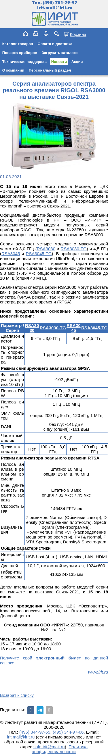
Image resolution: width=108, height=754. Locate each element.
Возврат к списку (17, 695)
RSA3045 (10, 253)
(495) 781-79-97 (60, 3)
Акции (77, 61)
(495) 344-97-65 (34, 732)
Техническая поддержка (24, 61)
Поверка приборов (19, 53)
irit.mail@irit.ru (55, 7)
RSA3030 (46, 248)
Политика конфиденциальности (60, 749)
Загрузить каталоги (60, 53)
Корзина (78, 34)
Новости (59, 61)
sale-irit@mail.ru (49, 746)
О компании (13, 70)
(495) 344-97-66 (68, 732)
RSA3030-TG (74, 248)
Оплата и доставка (54, 44)
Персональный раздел (50, 70)
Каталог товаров (17, 44)
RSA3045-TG (39, 253)
